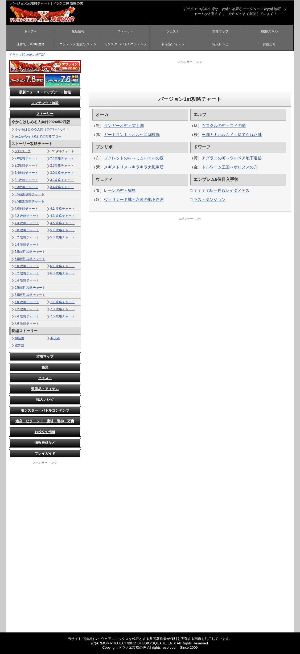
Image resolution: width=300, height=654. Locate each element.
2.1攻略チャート (62, 158)
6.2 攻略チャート (27, 273)
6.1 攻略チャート (62, 266)
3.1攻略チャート (26, 180)
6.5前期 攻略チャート (30, 287)
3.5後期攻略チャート (30, 201)
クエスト (172, 31)
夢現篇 (55, 338)
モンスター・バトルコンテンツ (45, 410)
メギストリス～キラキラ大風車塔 (134, 167)
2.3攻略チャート (62, 165)
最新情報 (78, 31)
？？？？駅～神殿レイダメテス (221, 190)
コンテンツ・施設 (45, 103)
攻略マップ (220, 31)
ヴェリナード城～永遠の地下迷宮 (134, 199)
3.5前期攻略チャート (30, 194)
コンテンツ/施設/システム (78, 44)
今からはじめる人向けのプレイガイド (42, 129)
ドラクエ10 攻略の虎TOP (27, 55)
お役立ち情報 (45, 432)
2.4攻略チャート (26, 173)
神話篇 (19, 338)
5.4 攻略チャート (27, 244)
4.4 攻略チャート (27, 223)
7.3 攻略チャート (62, 309)
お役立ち (269, 44)
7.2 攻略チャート (27, 309)
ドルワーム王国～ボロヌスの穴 (230, 167)
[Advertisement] (190, 76)
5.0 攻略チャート (27, 230)
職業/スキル (269, 31)
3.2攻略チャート (62, 180)
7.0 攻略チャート (27, 302)
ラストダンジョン (209, 199)
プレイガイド (45, 454)
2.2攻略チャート (26, 165)
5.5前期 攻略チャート (30, 252)
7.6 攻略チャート (27, 323)
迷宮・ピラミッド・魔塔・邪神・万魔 (44, 421)
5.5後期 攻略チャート (30, 259)
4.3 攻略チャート (62, 216)
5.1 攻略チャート (62, 230)
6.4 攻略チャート (27, 280)
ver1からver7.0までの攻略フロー (38, 136)
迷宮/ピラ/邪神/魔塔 (31, 44)
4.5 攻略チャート (62, 223)
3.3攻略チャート (26, 187)
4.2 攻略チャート (27, 216)
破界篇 (19, 345)
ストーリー (125, 31)
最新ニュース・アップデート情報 (45, 92)
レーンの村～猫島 (120, 190)
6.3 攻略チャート (62, 273)
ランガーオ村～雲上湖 (124, 125)
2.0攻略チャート (26, 158)
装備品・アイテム (45, 389)
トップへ (30, 31)
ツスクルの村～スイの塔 (224, 125)
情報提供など (45, 443)
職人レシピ (220, 44)
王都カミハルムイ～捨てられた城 (232, 134)
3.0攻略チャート (62, 173)
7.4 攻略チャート (27, 316)
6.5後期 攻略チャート (30, 295)
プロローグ (23, 151)
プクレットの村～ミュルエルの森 (134, 158)
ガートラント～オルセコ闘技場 (132, 134)
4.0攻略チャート (26, 208)
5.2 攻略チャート (27, 237)
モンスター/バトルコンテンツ (125, 44)
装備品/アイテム (172, 44)
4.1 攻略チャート (62, 208)
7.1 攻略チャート (62, 302)
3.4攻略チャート (62, 187)
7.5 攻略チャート (62, 316)
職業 (45, 367)
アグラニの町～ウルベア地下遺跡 (232, 158)
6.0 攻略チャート (27, 266)
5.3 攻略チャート (62, 237)
